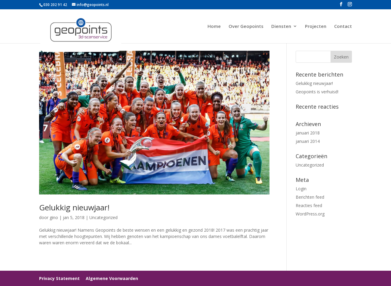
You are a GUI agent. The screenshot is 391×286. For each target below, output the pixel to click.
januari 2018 (308, 133)
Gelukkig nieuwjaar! (74, 207)
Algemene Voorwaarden (112, 278)
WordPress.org (310, 214)
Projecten (315, 26)
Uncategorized (103, 217)
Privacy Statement (59, 278)
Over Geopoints (246, 26)
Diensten (281, 26)
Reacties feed (309, 205)
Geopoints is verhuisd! (317, 92)
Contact (343, 26)
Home (214, 26)
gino (54, 217)
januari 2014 (308, 141)
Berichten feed (310, 197)
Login (301, 188)
